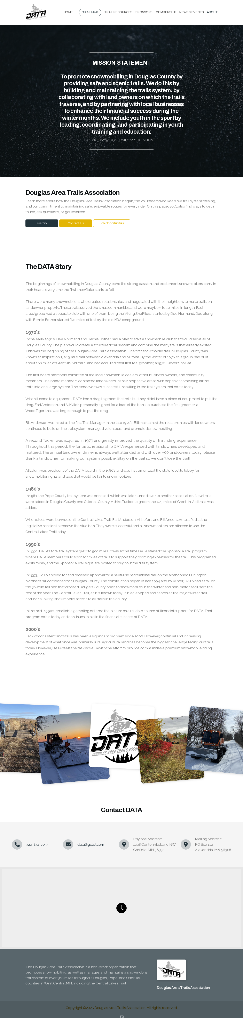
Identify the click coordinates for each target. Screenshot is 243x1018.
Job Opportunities (112, 223)
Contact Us (76, 223)
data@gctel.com (90, 844)
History (42, 223)
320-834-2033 (37, 844)
